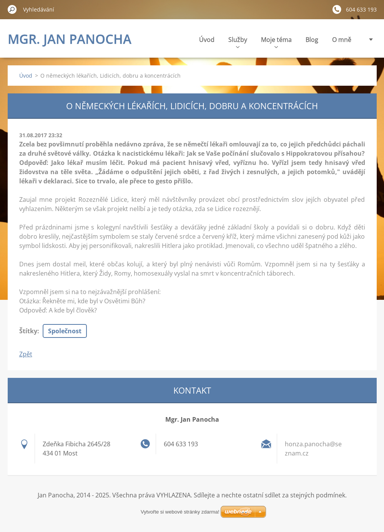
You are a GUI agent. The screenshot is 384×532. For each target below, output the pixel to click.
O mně (341, 39)
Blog (312, 39)
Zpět (25, 354)
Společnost (64, 331)
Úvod (206, 39)
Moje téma (276, 41)
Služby (237, 41)
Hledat (12, 9)
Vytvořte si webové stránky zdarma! (180, 512)
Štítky (28, 331)
